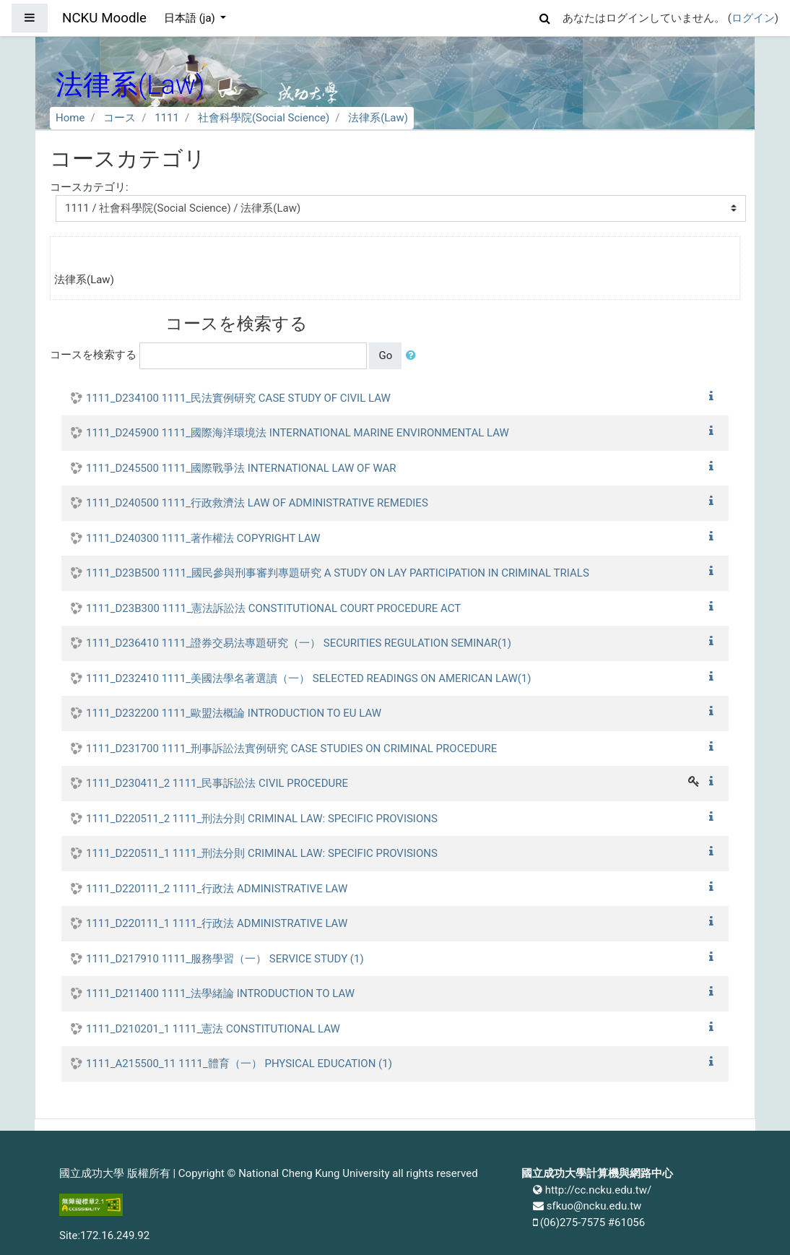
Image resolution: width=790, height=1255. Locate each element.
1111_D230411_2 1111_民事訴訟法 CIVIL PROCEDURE (217, 783)
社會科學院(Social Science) (263, 117)
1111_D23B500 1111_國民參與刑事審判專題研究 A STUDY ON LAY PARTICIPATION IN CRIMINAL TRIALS (337, 572)
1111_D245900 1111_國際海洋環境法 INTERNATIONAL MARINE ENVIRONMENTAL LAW (297, 432)
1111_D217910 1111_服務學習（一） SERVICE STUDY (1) (225, 958)
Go (385, 355)
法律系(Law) (378, 117)
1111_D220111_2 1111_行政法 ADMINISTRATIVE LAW (216, 888)
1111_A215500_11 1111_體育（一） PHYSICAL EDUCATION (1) (239, 1063)
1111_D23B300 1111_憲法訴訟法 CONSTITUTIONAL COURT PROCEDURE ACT (273, 608)
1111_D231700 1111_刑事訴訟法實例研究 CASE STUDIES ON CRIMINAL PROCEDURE (291, 748)
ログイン (753, 18)
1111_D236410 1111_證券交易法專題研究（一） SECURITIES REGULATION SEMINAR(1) (298, 643)
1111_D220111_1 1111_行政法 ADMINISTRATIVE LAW (216, 923)
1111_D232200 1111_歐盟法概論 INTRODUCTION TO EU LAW (233, 713)
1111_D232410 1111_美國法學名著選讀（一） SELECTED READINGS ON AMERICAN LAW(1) (308, 678)
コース (119, 117)
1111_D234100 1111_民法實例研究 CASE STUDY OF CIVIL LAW (238, 398)
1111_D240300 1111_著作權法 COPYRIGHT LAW (203, 538)
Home (70, 117)
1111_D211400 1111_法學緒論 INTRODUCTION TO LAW (220, 993)
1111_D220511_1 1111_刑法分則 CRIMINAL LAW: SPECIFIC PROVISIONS (262, 853)
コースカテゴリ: (89, 187)
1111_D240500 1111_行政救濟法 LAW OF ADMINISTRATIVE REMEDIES (257, 502)
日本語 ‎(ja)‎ (191, 18)
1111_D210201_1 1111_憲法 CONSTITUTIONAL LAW (213, 1028)
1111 (167, 117)
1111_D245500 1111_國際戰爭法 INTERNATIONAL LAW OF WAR (241, 468)
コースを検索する (93, 354)
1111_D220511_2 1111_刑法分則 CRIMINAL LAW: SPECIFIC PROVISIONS (262, 818)
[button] (545, 16)
